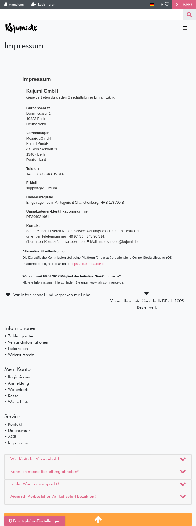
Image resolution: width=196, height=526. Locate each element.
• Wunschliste (16, 401)
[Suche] (189, 14)
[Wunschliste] (165, 4)
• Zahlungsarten (19, 336)
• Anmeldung (16, 383)
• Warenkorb (16, 389)
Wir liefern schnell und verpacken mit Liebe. (52, 294)
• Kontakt (13, 424)
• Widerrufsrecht (19, 354)
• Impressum (16, 442)
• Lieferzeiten (16, 348)
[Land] (151, 4)
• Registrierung (18, 377)
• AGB (10, 436)
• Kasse (11, 395)
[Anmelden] (14, 4)
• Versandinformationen (26, 342)
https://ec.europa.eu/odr (88, 264)
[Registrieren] (43, 4)
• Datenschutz (17, 430)
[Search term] (91, 14)
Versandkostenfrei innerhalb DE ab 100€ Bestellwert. (147, 303)
